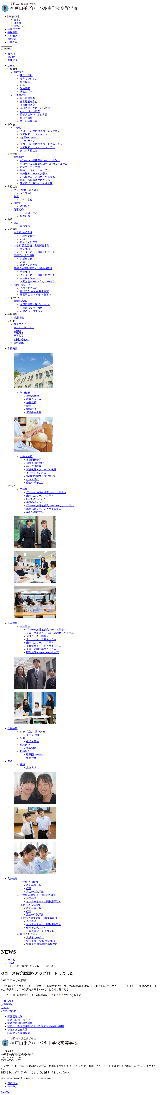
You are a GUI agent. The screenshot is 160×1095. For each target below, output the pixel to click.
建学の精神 (26, 75)
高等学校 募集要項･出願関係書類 (38, 918)
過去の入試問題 (29, 242)
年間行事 (25, 216)
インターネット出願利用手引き (37, 252)
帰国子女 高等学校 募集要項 (35, 294)
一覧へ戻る (7, 1001)
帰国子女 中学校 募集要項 (34, 291)
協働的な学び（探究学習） (35, 114)
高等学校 (19, 157)
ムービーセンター (24, 327)
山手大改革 (20, 95)
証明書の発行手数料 (31, 307)
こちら (55, 995)
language (13, 16)
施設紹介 (19, 203)
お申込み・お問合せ (31, 311)
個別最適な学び (29, 101)
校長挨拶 (25, 82)
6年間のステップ (29, 137)
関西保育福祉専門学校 (20, 1023)
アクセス (13, 35)
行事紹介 (19, 209)
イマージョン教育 (30, 111)
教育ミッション (29, 78)
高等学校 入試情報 (24, 255)
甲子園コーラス (29, 212)
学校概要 (19, 72)
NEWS (17, 330)
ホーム (11, 65)
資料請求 (13, 39)
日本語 (17, 19)
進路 (16, 222)
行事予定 (13, 42)
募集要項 (25, 248)
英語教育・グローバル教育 (35, 108)
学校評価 (25, 88)
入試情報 (13, 878)
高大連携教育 (27, 104)
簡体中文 (19, 25)
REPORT (18, 333)
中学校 (17, 127)
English (17, 23)
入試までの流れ (29, 288)
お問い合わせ (21, 339)
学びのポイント (29, 140)
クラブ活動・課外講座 (26, 190)
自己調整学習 (27, 98)
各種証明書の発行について (35, 304)
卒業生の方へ (15, 29)
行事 (22, 239)
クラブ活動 (26, 193)
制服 (16, 196)
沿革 (22, 85)
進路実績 (25, 226)
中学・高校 (26, 199)
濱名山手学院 (27, 91)
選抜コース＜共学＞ (31, 167)
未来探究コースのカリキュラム (37, 147)
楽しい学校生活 (29, 121)
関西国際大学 (15, 1016)
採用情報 (13, 32)
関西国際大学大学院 (19, 1019)
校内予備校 (26, 118)
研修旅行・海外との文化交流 (36, 183)
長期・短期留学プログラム (35, 180)
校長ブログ (20, 324)
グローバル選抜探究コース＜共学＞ (40, 131)
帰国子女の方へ (22, 284)
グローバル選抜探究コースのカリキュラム (44, 144)
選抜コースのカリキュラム (35, 170)
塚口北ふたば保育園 (19, 1033)
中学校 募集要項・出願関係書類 (31, 245)
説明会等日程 (27, 235)
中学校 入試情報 (23, 232)
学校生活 (13, 728)
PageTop (5, 1092)
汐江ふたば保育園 (18, 1029)
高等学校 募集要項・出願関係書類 (33, 268)
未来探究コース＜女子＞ (34, 134)
